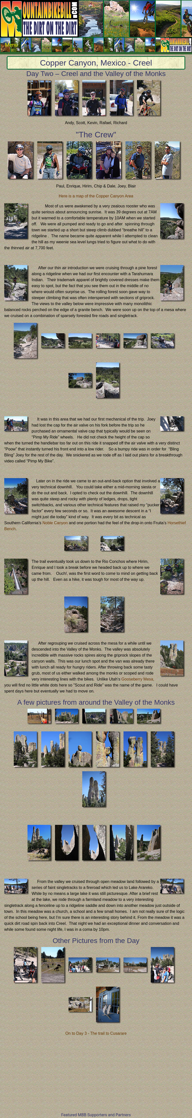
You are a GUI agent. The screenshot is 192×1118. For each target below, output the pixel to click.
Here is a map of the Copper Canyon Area (96, 196)
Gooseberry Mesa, (138, 679)
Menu (98, 44)
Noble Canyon (55, 523)
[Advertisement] (96, 1077)
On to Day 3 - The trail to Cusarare (95, 1033)
